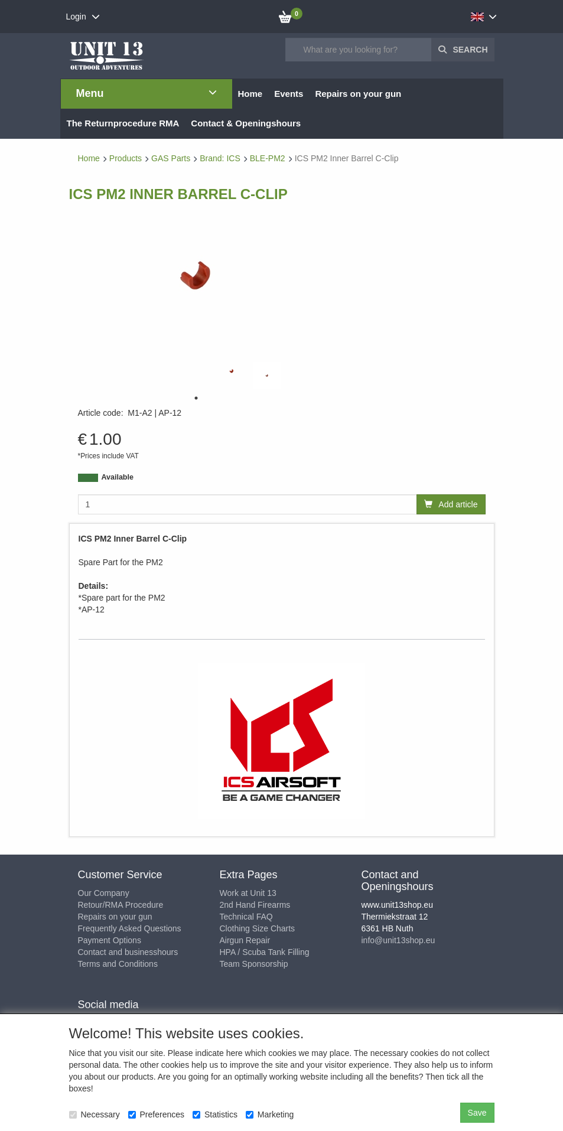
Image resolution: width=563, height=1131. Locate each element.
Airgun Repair (245, 940)
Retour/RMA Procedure (121, 905)
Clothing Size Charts (257, 928)
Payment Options (109, 940)
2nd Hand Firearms (255, 905)
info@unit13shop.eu (398, 940)
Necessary (94, 1114)
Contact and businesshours (128, 952)
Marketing (270, 1114)
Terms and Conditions (118, 964)
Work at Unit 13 (248, 893)
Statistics (215, 1114)
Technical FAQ (246, 916)
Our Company (103, 893)
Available (118, 477)
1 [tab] (196, 398)
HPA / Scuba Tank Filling (265, 952)
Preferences (156, 1114)
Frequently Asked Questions (129, 928)
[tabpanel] (231, 371)
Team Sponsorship (254, 964)
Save (477, 1112)
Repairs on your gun (115, 916)
